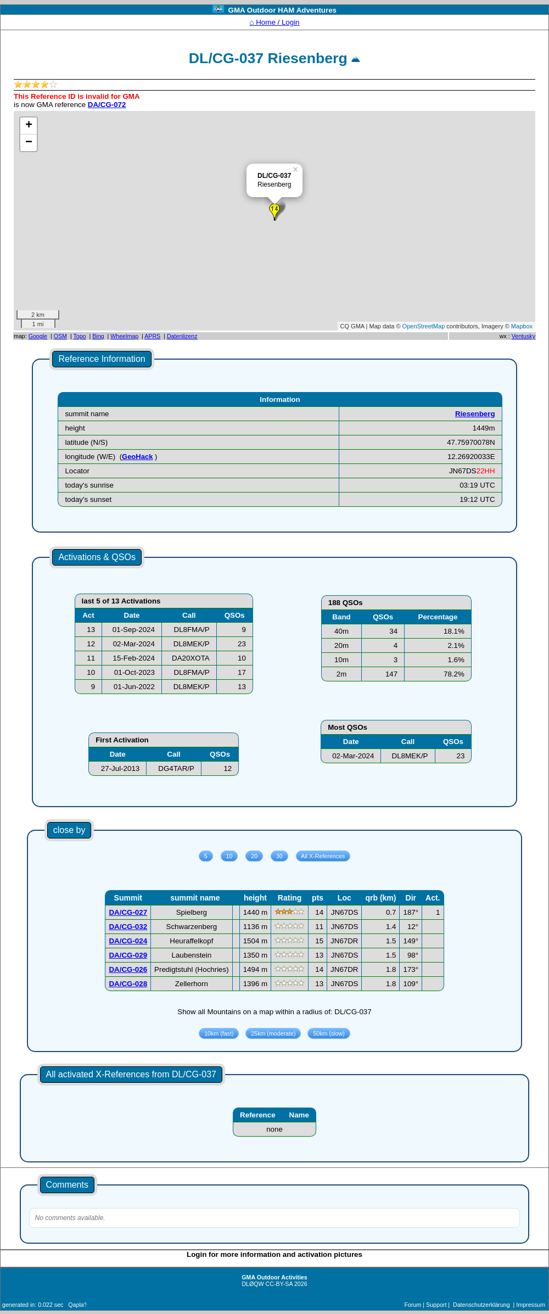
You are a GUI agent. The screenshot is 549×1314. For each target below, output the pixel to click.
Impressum (530, 1304)
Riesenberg (475, 414)
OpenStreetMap (423, 326)
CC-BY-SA (279, 1284)
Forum (413, 1304)
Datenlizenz (182, 336)
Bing (98, 336)
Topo (79, 336)
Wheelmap (124, 336)
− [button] (28, 143)
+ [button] (28, 126)
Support (436, 1304)
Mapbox (522, 326)
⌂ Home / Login (274, 22)
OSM (60, 336)
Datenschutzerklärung (481, 1304)
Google (38, 336)
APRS (152, 336)
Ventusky (523, 336)
